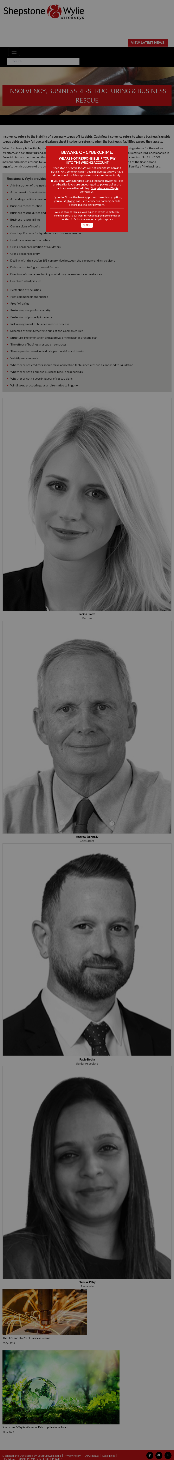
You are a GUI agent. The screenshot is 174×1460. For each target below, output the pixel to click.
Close (87, 225)
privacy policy (105, 219)
